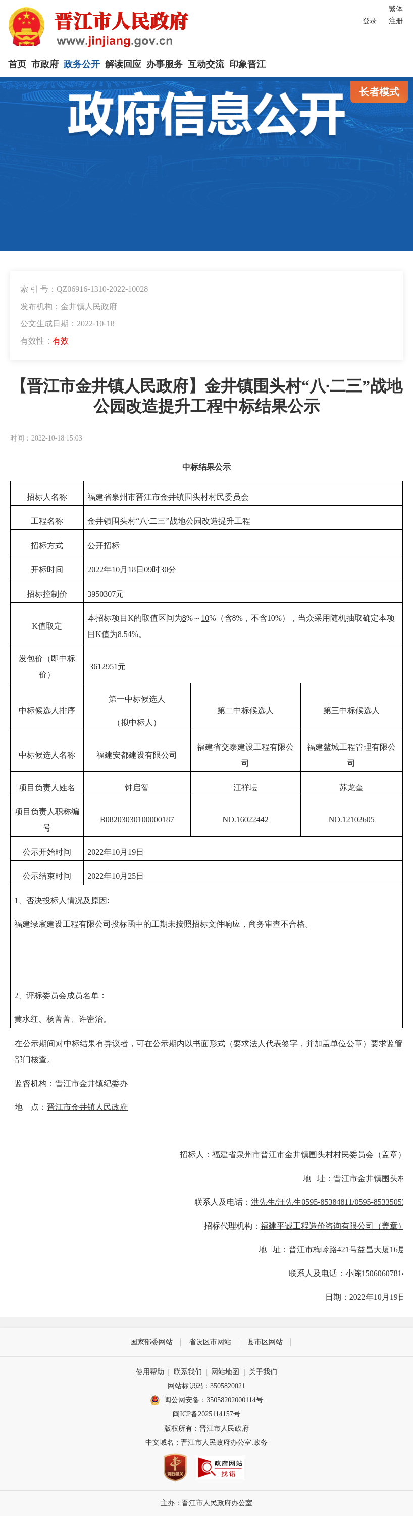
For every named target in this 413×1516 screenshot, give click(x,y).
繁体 (396, 9)
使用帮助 (150, 1372)
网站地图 (225, 1372)
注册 (396, 21)
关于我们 (263, 1372)
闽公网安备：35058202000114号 (206, 1400)
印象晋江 (247, 64)
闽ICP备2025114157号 (206, 1414)
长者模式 (379, 91)
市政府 (45, 64)
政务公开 (82, 64)
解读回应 (123, 64)
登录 (370, 21)
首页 (17, 64)
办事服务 (164, 64)
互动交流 (206, 64)
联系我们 (188, 1372)
